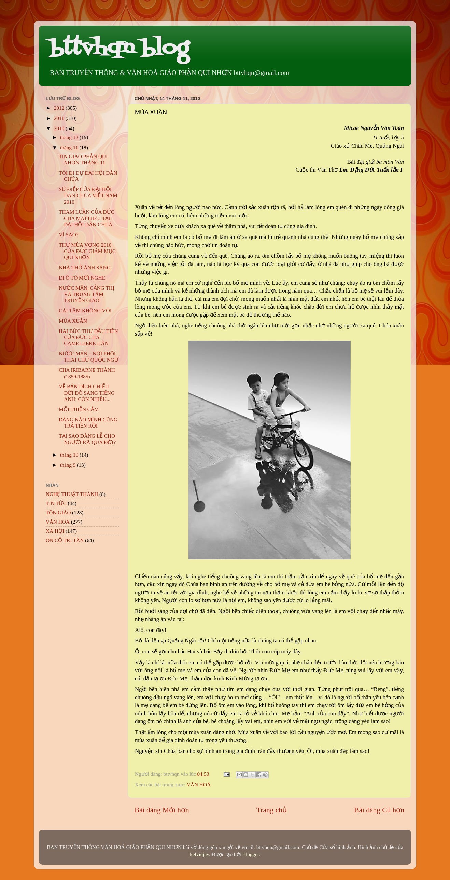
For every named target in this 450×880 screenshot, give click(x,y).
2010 (60, 128)
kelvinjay (199, 854)
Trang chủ (271, 810)
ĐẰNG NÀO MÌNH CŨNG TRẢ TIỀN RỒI (88, 423)
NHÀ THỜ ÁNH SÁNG (85, 267)
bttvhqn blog (119, 48)
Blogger (250, 854)
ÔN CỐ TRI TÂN (65, 540)
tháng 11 (69, 147)
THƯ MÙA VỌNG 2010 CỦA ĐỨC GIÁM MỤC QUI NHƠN (87, 251)
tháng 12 (70, 137)
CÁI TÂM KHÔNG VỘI (85, 310)
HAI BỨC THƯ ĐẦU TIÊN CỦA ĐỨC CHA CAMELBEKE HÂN (88, 337)
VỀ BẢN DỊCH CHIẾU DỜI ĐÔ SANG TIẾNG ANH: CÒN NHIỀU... (87, 392)
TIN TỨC (56, 503)
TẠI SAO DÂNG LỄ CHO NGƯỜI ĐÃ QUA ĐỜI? (87, 439)
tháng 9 (68, 465)
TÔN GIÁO (58, 512)
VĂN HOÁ (199, 784)
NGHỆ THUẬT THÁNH (72, 494)
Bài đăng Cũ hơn (379, 810)
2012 (60, 108)
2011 (60, 118)
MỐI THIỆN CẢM (79, 409)
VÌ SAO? (68, 235)
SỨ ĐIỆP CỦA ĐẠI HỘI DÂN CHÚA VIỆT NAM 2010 (88, 195)
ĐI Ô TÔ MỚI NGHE (82, 278)
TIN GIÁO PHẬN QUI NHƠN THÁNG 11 (83, 159)
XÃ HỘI (55, 531)
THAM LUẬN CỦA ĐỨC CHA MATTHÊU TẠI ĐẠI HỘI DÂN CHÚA (86, 218)
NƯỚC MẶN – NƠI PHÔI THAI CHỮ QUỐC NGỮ (88, 357)
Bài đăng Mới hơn (162, 810)
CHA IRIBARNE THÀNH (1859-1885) (87, 373)
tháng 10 (70, 455)
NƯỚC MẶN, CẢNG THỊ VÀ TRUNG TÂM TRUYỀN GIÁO (86, 294)
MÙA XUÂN (73, 321)
